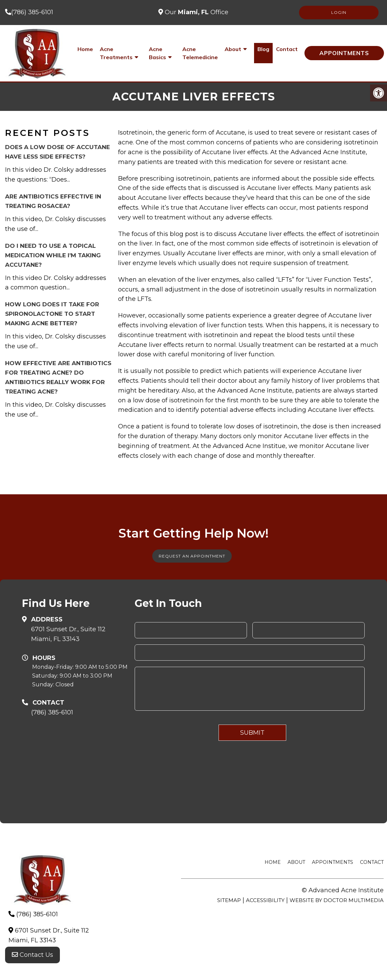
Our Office (195, 12)
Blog (263, 49)
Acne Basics (157, 53)
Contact (287, 49)
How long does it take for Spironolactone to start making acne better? (52, 314)
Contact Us (32, 955)
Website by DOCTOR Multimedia (337, 900)
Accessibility (265, 900)
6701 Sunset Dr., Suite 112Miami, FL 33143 (68, 634)
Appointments (344, 52)
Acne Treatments (116, 53)
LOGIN (338, 12)
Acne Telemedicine (200, 53)
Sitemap (229, 900)
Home (85, 49)
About (233, 49)
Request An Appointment (192, 556)
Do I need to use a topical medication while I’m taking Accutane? (53, 255)
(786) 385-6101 (32, 12)
